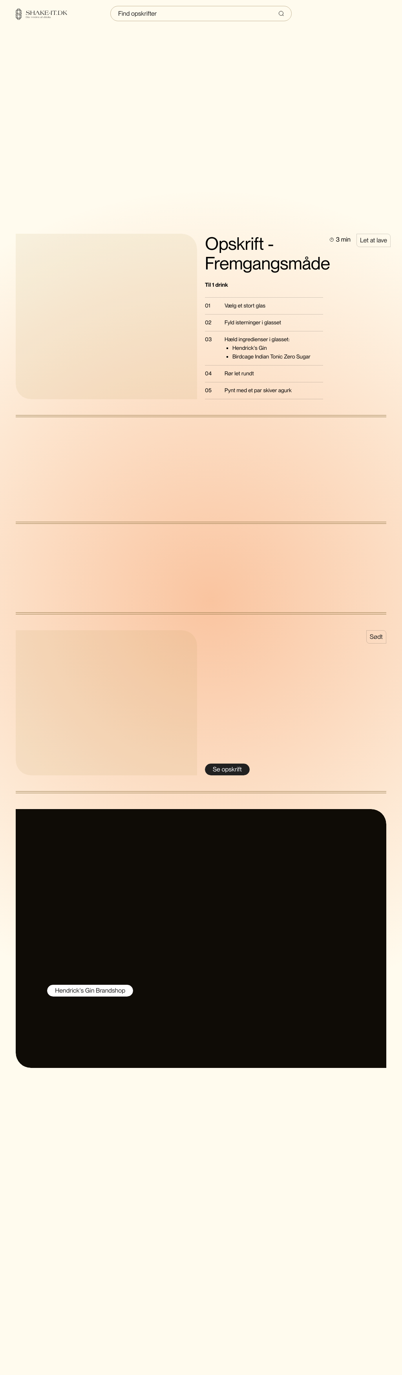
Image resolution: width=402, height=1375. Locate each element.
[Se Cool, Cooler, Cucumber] (227, 769)
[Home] (46, 14)
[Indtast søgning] (201, 13)
